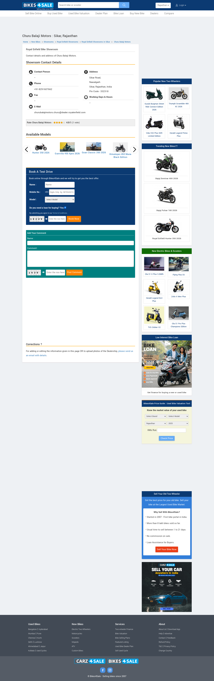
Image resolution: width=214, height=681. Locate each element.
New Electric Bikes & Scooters (167, 251)
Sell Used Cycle (121, 650)
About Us (162, 629)
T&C (160, 646)
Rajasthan (163, 5)
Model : (33, 199)
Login (181, 5)
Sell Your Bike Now (167, 549)
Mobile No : (35, 192)
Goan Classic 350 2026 (94, 152)
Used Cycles (41, 650)
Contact (162, 638)
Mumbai (31, 633)
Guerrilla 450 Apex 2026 (67, 153)
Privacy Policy (170, 646)
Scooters (75, 638)
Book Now (74, 218)
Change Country (165, 650)
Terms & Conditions (60, 213)
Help (161, 633)
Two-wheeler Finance (124, 629)
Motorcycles (77, 633)
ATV (73, 646)
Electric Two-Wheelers (81, 629)
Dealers (154, 13)
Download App (174, 629)
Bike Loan (119, 13)
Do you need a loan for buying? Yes (46, 207)
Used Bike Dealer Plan (124, 646)
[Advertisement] (107, 24)
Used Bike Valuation (78, 13)
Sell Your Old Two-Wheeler (167, 493)
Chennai (31, 638)
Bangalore (32, 629)
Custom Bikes (77, 650)
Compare (169, 13)
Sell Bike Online (33, 13)
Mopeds (75, 642)
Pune (39, 633)
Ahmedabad (33, 646)
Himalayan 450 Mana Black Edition (120, 156)
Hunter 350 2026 (40, 152)
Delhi (30, 642)
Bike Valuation (121, 633)
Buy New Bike (137, 13)
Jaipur (42, 646)
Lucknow (38, 642)
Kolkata (31, 650)
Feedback (171, 638)
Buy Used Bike (54, 13)
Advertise (168, 633)
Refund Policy (164, 642)
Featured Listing (122, 642)
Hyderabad (43, 629)
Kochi (39, 638)
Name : (32, 184)
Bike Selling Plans (122, 638)
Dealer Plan (101, 13)
